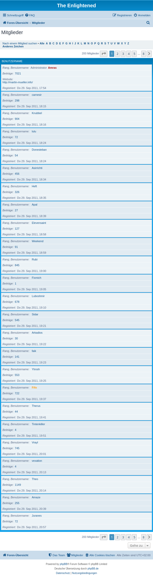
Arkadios (37, 332)
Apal (34, 204)
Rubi (35, 259)
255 (17, 503)
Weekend (37, 241)
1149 (18, 484)
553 (17, 374)
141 (17, 356)
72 (16, 137)
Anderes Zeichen (13, 46)
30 (16, 338)
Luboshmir (38, 296)
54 (16, 155)
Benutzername (12, 61)
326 (17, 192)
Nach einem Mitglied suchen (20, 43)
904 (17, 118)
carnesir (37, 94)
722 (17, 393)
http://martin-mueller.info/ (18, 82)
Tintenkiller (38, 424)
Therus (36, 405)
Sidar (35, 314)
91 (16, 246)
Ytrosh (36, 369)
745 (17, 448)
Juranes (37, 515)
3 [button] (123, 53)
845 (17, 265)
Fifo (34, 387)
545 (17, 320)
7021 (18, 73)
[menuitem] (30, 15)
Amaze (36, 497)
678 (17, 301)
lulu (34, 131)
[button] (103, 54)
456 (17, 173)
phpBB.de (93, 568)
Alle (42, 43)
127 (17, 228)
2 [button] (117, 53)
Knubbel (37, 113)
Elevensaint (39, 222)
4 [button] (128, 53)
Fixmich (36, 277)
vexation (37, 460)
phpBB (63, 564)
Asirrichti (37, 167)
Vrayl (35, 442)
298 (17, 100)
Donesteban (39, 149)
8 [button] (143, 53)
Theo (35, 478)
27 (16, 210)
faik (34, 350)
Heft (34, 186)
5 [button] (134, 53)
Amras (52, 67)
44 (16, 411)
